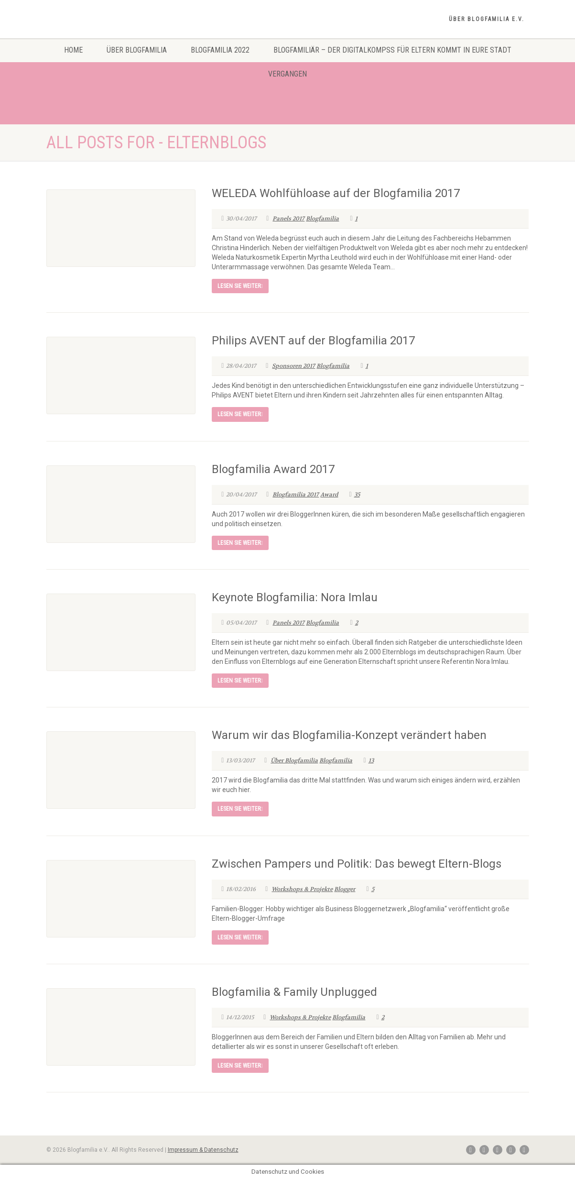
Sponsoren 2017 (293, 366)
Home (73, 50)
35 (354, 494)
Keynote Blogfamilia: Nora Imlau (295, 597)
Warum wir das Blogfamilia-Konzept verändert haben (349, 735)
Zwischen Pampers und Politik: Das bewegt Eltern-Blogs (356, 863)
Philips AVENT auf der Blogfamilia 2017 (313, 340)
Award (329, 494)
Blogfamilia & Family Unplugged (294, 992)
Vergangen (287, 73)
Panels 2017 (288, 218)
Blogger (344, 889)
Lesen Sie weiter (239, 286)
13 (368, 760)
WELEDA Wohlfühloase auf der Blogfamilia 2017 (336, 193)
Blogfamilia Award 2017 (273, 469)
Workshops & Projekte (302, 889)
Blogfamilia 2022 (220, 50)
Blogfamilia (322, 218)
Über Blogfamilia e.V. (486, 19)
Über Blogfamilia (137, 50)
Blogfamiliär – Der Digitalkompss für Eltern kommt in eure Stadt (392, 50)
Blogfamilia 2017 (295, 494)
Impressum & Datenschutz (203, 1149)
